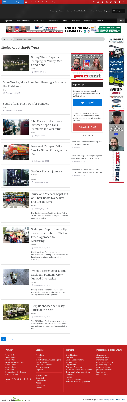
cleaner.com (101, 355)
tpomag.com (101, 372)
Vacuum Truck (71, 362)
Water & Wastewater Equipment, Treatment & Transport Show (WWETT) (79, 372)
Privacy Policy (109, 400)
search (121, 21)
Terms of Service (120, 400)
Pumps (69, 377)
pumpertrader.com (104, 369)
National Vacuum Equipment (78, 381)
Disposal (107, 11)
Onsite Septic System (75, 360)
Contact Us (10, 355)
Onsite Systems (96, 11)
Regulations (71, 364)
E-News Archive (11, 374)
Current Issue (10, 367)
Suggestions (10, 357)
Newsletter (10, 360)
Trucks (61, 11)
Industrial (69, 11)
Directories (76, 20)
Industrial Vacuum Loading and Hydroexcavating (48, 361)
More (99, 20)
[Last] (21, 339)
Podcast (87, 20)
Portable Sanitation (81, 11)
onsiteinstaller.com (104, 362)
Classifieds (38, 20)
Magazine (7, 20)
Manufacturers (22, 20)
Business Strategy (73, 379)
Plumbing (53, 11)
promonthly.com (103, 367)
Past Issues (10, 369)
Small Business (72, 355)
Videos (65, 20)
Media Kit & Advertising (15, 362)
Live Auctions (53, 20)
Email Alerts (10, 364)
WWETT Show (102, 374)
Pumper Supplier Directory (16, 372)
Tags (10, 39)
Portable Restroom (74, 367)
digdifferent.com (103, 357)
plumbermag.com (103, 364)
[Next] (17, 339)
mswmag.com (102, 360)
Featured (69, 357)
